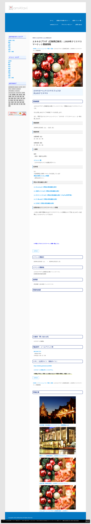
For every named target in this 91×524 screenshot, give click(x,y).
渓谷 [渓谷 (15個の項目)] (14, 100)
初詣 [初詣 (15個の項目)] (24, 94)
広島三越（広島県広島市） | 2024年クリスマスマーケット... (53, 483)
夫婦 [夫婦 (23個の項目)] (9, 98)
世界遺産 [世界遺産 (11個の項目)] (13, 94)
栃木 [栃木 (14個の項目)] (24, 98)
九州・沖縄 (11, 51)
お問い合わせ (78, 24)
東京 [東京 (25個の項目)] (21, 98)
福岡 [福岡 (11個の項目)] (23, 102)
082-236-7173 (37, 351)
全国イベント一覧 (77, 20)
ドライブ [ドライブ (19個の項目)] (13, 88)
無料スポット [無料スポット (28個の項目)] (21, 100)
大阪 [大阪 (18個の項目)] (23, 96)
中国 (9, 48)
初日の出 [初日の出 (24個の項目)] (20, 94)
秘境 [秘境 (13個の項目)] (9, 104)
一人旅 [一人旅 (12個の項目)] (10, 94)
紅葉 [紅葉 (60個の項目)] (12, 104)
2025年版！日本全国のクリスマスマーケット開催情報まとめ (54, 425)
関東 (9, 42)
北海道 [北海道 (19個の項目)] (10, 96)
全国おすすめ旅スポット (63, 20)
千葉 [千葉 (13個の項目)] (13, 96)
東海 (9, 68)
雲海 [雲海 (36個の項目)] (24, 104)
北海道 (9, 61)
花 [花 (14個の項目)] (19, 104)
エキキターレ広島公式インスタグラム (43, 370)
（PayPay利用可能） (53, 195)
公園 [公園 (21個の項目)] (17, 94)
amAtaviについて (54, 24)
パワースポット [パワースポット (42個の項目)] (11, 90)
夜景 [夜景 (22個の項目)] (20, 96)
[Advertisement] (26, 22)
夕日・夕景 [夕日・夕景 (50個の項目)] (17, 96)
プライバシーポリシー (66, 24)
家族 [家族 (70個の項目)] (12, 98)
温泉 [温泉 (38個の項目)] (17, 100)
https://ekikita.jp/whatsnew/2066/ (43, 366)
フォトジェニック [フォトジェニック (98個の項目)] (12, 92)
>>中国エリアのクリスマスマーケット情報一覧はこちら (46, 243)
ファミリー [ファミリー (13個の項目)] (17, 90)
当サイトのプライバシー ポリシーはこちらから (71, 520)
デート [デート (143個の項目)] (10, 88)
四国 (9, 49)
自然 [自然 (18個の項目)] (17, 104)
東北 (9, 62)
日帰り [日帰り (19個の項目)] (18, 98)
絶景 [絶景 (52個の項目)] (14, 104)
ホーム (51, 20)
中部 (9, 44)
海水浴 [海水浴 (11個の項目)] (11, 100)
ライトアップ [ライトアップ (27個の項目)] (18, 92)
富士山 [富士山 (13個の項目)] (15, 98)
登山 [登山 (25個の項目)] (9, 102)
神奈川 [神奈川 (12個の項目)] (12, 102)
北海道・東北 (11, 40)
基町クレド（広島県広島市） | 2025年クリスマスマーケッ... (53, 455)
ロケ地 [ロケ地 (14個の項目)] (23, 92)
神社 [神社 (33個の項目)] (15, 102)
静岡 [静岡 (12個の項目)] (9, 105)
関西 (9, 46)
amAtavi (36, 251)
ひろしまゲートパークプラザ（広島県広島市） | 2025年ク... (53, 511)
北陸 (9, 70)
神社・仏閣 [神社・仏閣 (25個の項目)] (19, 102)
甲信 (9, 66)
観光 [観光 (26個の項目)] (21, 104)
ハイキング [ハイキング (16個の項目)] (18, 88)
